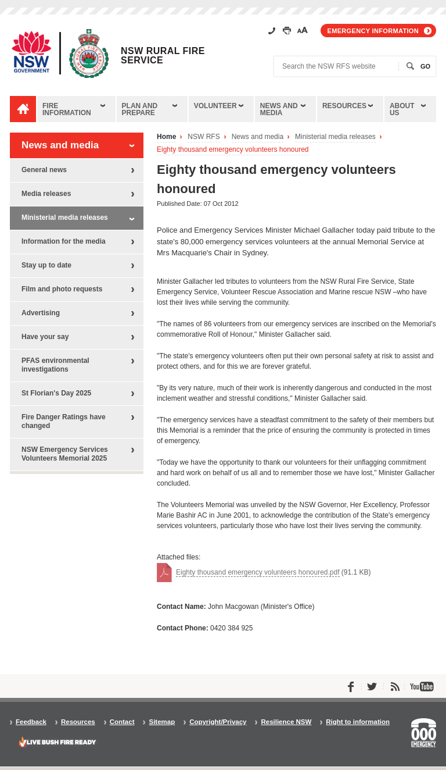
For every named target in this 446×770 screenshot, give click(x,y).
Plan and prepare (140, 109)
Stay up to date (46, 265)
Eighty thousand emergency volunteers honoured (233, 150)
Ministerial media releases (335, 137)
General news (44, 170)
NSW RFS (204, 137)
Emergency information (373, 30)
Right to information (358, 722)
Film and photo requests (61, 289)
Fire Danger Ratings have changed (63, 421)
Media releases (46, 194)
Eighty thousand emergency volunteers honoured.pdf (258, 572)
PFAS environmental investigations (55, 365)
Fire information (66, 109)
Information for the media (63, 241)
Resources (344, 106)
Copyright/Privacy (217, 722)
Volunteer (215, 106)
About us (402, 109)
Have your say (45, 337)
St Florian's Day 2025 (56, 393)
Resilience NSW (286, 722)
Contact (122, 722)
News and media (279, 109)
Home (166, 137)
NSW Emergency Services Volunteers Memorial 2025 (64, 453)
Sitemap (162, 722)
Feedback (31, 722)
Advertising (40, 313)
